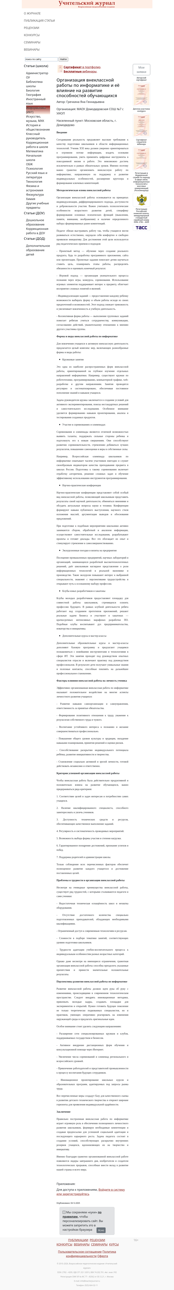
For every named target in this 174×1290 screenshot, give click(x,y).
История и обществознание (38, 127)
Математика (34, 151)
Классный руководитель (36, 136)
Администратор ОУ (37, 75)
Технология (34, 182)
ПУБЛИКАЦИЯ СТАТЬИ (39, 21)
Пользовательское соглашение (80, 1252)
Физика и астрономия (34, 188)
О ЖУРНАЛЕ (32, 13)
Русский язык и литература (36, 175)
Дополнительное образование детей (38, 250)
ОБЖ (29, 164)
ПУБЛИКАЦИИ (78, 1240)
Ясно (101, 1230)
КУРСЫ (114, 1244)
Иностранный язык (36, 101)
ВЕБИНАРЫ (32, 50)
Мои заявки (141, 69)
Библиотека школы (34, 84)
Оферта (102, 1256)
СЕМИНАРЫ (32, 42)
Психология (34, 169)
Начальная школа (34, 158)
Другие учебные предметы (37, 205)
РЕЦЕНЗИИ (31, 28)
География (33, 95)
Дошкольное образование (35, 222)
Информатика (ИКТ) (36, 110)
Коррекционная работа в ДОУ (37, 231)
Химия (30, 199)
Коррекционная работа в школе (37, 145)
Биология (33, 90)
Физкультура (35, 195)
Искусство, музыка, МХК (35, 118)
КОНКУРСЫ (32, 35)
